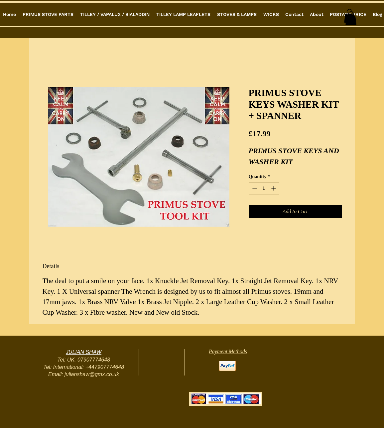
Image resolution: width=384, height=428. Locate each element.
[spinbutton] (264, 188)
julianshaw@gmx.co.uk (91, 374)
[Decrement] (254, 188)
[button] (351, 18)
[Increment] (274, 188)
